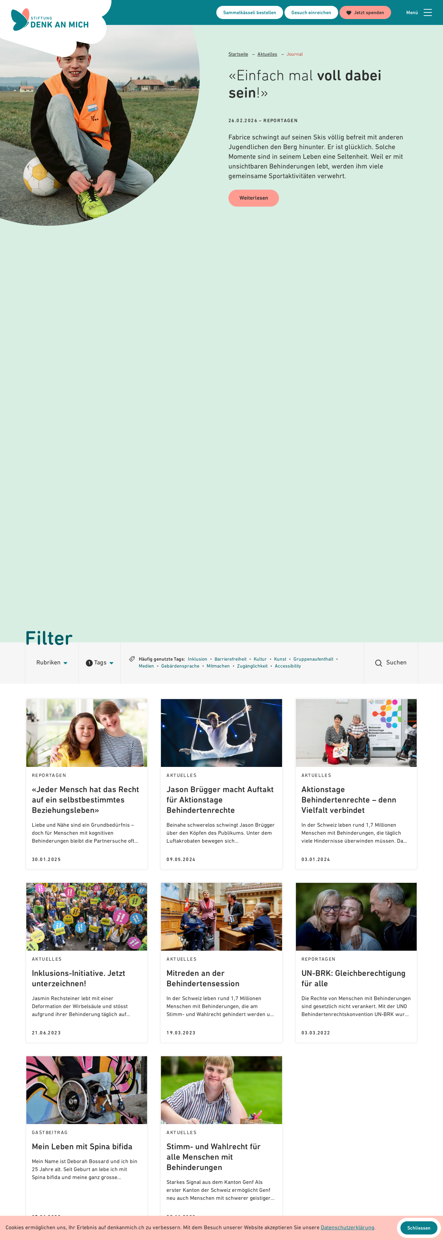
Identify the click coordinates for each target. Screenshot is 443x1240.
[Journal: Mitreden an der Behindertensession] (221, 962)
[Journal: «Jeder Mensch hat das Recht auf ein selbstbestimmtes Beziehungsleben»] (86, 784)
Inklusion (197, 659)
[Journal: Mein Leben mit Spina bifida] (86, 1141)
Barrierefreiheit (230, 659)
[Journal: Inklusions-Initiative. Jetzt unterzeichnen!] (86, 962)
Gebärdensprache (180, 666)
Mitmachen (218, 666)
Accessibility (288, 666)
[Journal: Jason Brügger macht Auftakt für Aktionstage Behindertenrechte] (221, 784)
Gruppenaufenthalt (313, 659)
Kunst (280, 659)
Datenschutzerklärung (347, 1228)
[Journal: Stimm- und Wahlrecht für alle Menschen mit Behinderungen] (221, 1141)
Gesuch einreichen (311, 13)
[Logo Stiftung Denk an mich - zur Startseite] (50, 19)
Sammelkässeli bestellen (249, 13)
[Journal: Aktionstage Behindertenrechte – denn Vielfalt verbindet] (356, 784)
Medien (146, 666)
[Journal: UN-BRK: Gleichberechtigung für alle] (356, 962)
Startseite (238, 54)
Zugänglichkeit (252, 666)
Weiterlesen (253, 198)
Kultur (260, 659)
